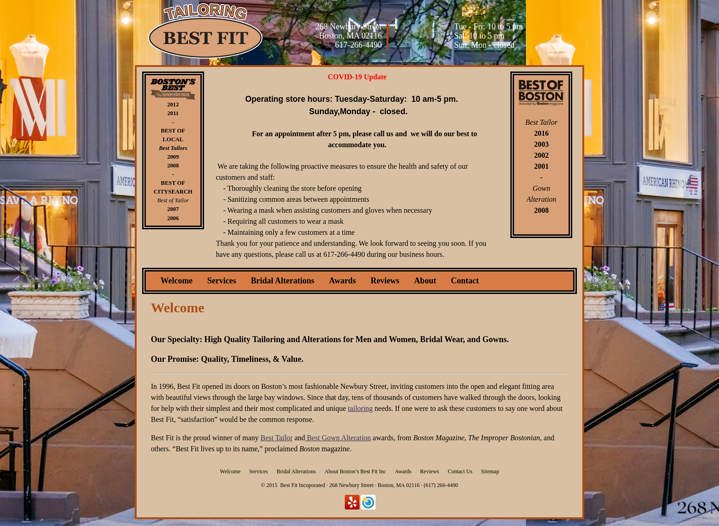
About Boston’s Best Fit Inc (355, 471)
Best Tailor (276, 438)
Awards (342, 280)
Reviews (385, 280)
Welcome (176, 280)
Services (221, 280)
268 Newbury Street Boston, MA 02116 (348, 31)
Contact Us (460, 471)
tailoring (360, 408)
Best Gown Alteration (338, 438)
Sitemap (490, 471)
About (425, 280)
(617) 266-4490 (441, 485)
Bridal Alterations (283, 280)
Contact (465, 280)
